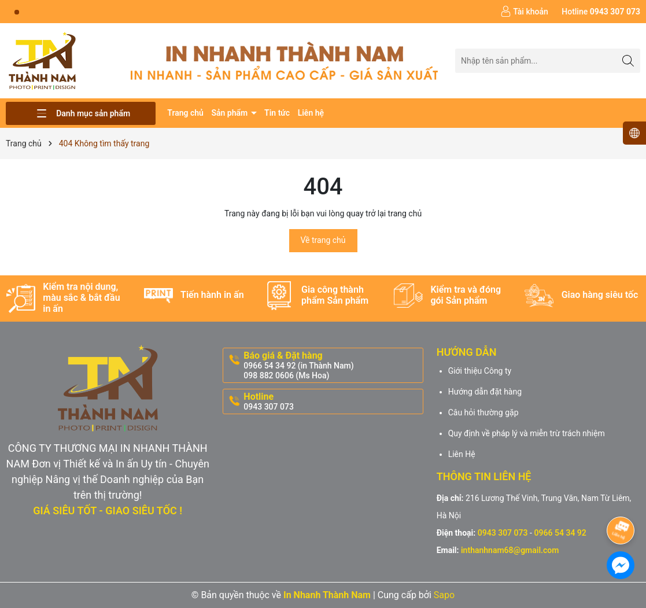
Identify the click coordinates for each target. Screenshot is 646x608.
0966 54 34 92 (560, 532)
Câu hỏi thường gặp (483, 412)
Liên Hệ (461, 454)
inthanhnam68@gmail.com (510, 550)
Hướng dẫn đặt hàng (485, 391)
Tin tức (277, 112)
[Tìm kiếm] (628, 60)
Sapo (444, 594)
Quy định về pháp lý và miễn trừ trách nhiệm (526, 433)
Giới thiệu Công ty (480, 370)
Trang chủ (185, 112)
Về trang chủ (323, 240)
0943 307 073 (503, 532)
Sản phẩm (230, 112)
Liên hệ (311, 112)
